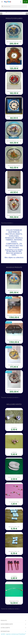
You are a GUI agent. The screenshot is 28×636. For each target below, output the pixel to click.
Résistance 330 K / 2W (14, 526)
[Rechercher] (14, 6)
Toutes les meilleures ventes (10, 609)
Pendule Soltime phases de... (14, 116)
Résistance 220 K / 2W (14, 551)
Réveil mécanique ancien (14, 190)
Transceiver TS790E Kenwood (14, 315)
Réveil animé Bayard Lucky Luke (14, 141)
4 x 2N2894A (14, 576)
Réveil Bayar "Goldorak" (14, 365)
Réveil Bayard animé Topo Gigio (14, 41)
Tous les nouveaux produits (10, 397)
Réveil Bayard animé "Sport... (14, 389)
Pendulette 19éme (14, 66)
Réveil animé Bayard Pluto (14, 165)
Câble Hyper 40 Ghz (14, 601)
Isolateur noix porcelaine (14, 477)
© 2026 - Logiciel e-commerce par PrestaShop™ (13, 634)
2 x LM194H (14, 427)
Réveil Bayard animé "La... (14, 290)
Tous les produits (7, 223)
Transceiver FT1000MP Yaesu (14, 340)
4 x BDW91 (14, 452)
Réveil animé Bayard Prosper (14, 215)
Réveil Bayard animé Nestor (14, 91)
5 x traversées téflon (14, 502)
